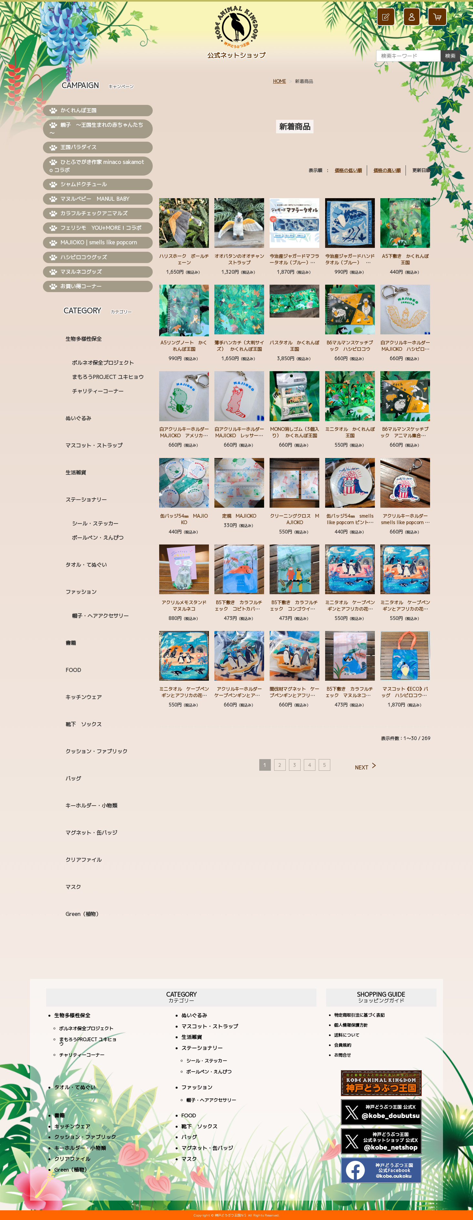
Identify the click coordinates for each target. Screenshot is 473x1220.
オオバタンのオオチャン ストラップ (241, 259)
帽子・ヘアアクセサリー (100, 615)
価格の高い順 (387, 170)
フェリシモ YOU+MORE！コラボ (95, 228)
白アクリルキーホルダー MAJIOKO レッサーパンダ (241, 435)
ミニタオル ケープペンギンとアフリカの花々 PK (351, 608)
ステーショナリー (86, 499)
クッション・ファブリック (97, 751)
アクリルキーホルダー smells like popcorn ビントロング (406, 522)
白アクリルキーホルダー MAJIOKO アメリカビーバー (186, 435)
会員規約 (342, 1045)
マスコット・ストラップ (94, 445)
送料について (346, 1035)
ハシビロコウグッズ (78, 257)
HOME (279, 81)
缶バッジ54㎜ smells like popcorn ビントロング (350, 522)
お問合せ (342, 1055)
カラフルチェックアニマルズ (88, 214)
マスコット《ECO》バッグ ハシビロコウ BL (405, 695)
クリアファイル (84, 859)
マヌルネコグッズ (75, 272)
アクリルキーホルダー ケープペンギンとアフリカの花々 (240, 695)
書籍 (71, 642)
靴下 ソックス (84, 724)
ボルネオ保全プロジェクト (103, 362)
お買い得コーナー (75, 286)
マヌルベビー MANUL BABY (89, 199)
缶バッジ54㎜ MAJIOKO (184, 519)
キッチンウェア (84, 697)
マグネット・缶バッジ (91, 832)
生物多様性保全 (84, 338)
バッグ (73, 778)
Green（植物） (83, 914)
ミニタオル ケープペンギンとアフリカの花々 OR (406, 608)
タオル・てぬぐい (86, 564)
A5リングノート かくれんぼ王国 (183, 346)
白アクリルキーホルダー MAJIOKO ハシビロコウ (407, 349)
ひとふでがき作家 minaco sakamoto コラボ (96, 166)
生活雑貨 (76, 472)
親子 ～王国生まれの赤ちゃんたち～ (96, 129)
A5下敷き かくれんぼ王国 (405, 259)
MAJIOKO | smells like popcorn (93, 243)
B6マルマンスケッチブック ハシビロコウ (350, 346)
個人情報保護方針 (351, 1025)
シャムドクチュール (78, 184)
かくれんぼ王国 (73, 111)
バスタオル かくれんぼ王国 (294, 346)
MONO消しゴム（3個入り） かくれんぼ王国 (294, 432)
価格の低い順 (348, 170)
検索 (450, 55)
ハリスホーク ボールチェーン (184, 259)
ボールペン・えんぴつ (98, 537)
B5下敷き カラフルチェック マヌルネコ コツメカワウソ (350, 695)
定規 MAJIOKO (239, 516)
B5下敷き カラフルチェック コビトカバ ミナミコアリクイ (239, 608)
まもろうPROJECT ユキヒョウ (108, 377)
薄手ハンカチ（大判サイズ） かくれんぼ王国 (239, 346)
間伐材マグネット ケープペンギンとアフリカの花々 (294, 695)
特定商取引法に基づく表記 (359, 1015)
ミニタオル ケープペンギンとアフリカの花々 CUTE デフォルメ (185, 695)
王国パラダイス (73, 147)
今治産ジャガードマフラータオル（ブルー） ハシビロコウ (294, 262)
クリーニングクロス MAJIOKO (294, 519)
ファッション (81, 591)
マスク (73, 886)
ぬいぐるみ (78, 418)
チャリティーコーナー (98, 391)
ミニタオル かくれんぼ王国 (350, 432)
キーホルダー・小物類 (91, 805)
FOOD (73, 670)
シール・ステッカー (95, 523)
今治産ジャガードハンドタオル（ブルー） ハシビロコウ (350, 262)
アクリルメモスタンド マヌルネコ (186, 605)
